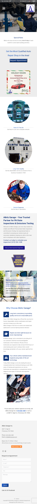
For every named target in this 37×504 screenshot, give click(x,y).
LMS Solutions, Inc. (19, 502)
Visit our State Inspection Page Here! (14, 247)
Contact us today (9, 240)
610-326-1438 (7, 1)
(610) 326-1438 (16, 242)
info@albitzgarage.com (11, 437)
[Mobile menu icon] (3, 8)
